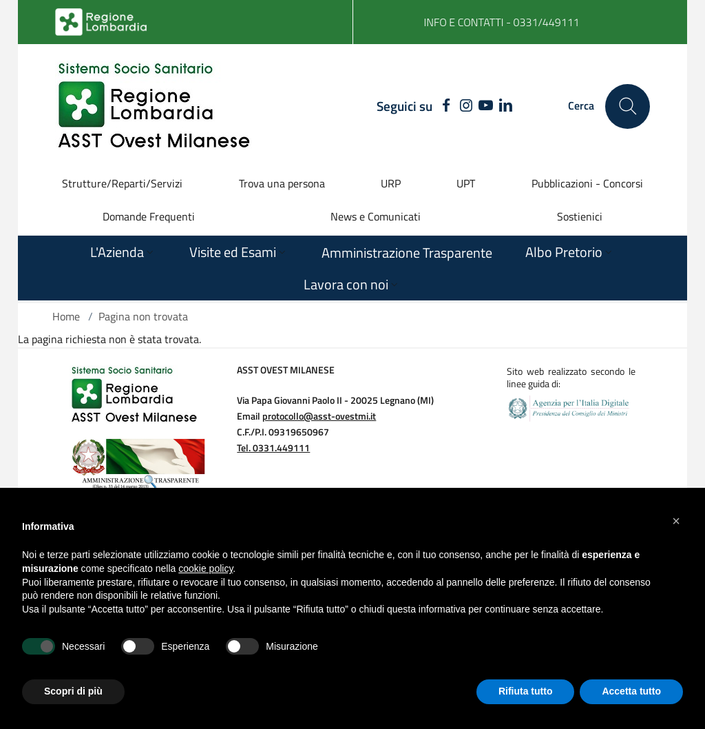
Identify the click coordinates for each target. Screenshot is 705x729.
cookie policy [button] (205, 568)
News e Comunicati (375, 216)
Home (66, 316)
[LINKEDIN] (505, 106)
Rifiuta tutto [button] (525, 691)
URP (391, 183)
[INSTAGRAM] (466, 106)
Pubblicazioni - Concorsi (587, 183)
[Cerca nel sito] (627, 106)
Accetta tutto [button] (631, 691)
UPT (465, 183)
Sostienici (579, 216)
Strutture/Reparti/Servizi (122, 183)
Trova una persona (282, 183)
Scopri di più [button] (73, 691)
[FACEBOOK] (443, 106)
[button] (676, 521)
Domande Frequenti (149, 216)
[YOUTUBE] (485, 106)
